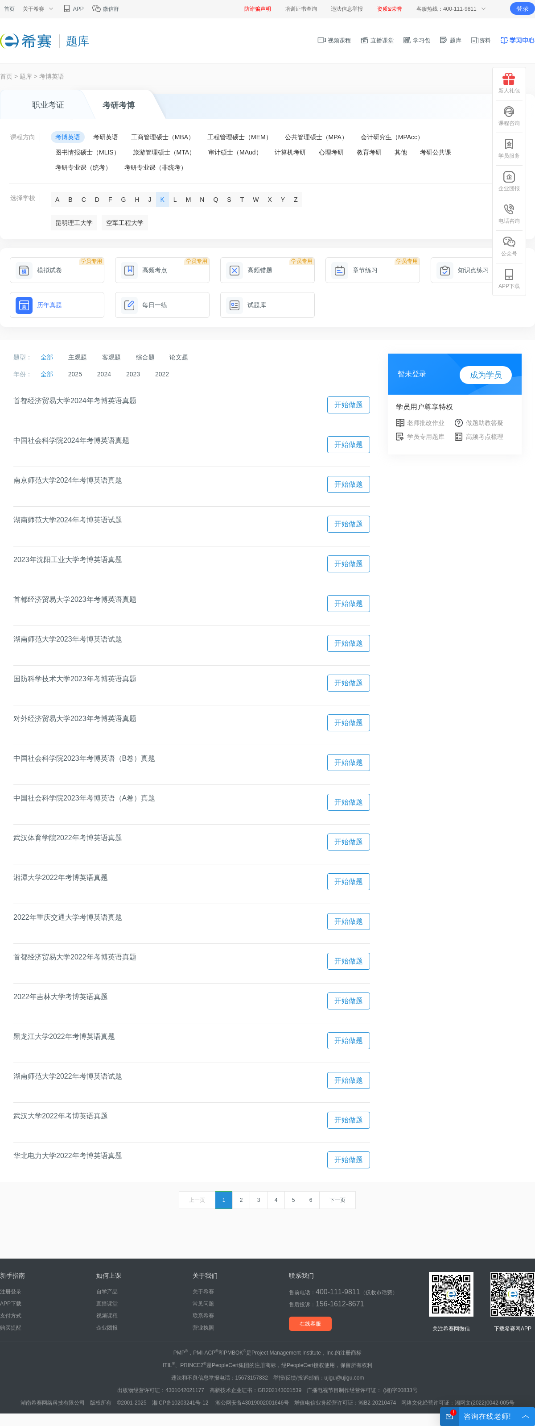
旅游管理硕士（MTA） (164, 152)
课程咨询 (509, 115)
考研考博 (119, 105)
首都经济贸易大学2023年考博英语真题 (74, 599)
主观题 (77, 357)
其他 (401, 152)
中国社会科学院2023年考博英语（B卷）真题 (84, 758)
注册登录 (10, 1291)
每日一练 (144, 305)
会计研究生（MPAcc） (392, 137)
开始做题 (348, 405)
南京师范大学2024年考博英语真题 (67, 480)
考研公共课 (435, 152)
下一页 (337, 1200)
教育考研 (369, 152)
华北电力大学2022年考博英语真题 (67, 1155)
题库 (450, 40)
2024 (104, 374)
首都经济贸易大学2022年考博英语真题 (74, 957)
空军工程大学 (125, 222)
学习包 (417, 40)
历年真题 (39, 305)
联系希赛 (203, 1316)
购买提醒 (10, 1328)
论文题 (178, 357)
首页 (9, 9)
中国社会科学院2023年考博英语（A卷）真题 (84, 798)
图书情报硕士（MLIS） (87, 152)
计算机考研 (290, 152)
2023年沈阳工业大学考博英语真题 (67, 559)
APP (73, 9)
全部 (47, 357)
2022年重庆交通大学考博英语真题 (67, 917)
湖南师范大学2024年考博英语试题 (67, 520)
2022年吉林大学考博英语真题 (60, 997)
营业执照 (203, 1328)
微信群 (105, 9)
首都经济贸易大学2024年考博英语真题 (74, 400)
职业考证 (48, 104)
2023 (133, 374)
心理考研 (331, 152)
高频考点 (144, 270)
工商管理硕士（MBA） (162, 137)
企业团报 (107, 1328)
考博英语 (51, 76)
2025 (75, 374)
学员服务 (509, 148)
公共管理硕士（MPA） (316, 137)
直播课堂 (377, 40)
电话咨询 (509, 213)
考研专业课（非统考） (155, 167)
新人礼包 (509, 83)
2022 (162, 374)
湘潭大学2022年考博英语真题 (60, 877)
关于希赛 (203, 1291)
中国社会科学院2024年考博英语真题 (71, 440)
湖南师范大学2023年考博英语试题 (67, 639)
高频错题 (249, 270)
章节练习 (354, 270)
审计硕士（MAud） (235, 152)
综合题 (145, 357)
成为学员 (486, 375)
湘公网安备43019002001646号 (252, 1403)
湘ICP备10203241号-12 (181, 1403)
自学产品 (107, 1291)
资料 (480, 40)
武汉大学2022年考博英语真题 (60, 1116)
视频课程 (334, 40)
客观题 (111, 357)
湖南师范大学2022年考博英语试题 (67, 1076)
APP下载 (10, 1304)
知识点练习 (462, 270)
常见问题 (203, 1304)
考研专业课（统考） (83, 167)
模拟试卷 (39, 270)
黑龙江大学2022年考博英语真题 (64, 1036)
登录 (522, 8)
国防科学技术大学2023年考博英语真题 (74, 679)
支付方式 (10, 1316)
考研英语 (105, 137)
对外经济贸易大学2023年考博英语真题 (74, 718)
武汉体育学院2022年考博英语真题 (67, 838)
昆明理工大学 (74, 222)
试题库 (246, 305)
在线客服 (310, 1324)
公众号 (509, 246)
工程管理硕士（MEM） (239, 137)
